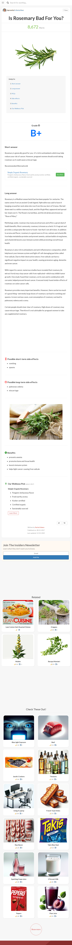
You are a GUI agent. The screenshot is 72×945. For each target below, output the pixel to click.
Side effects (16, 98)
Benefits (14, 103)
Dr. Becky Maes (19, 10)
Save (66, 10)
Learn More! (13, 513)
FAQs (13, 93)
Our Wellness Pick (18, 108)
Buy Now (60, 174)
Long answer (16, 88)
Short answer (16, 84)
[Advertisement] (36, 332)
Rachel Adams (39, 527)
